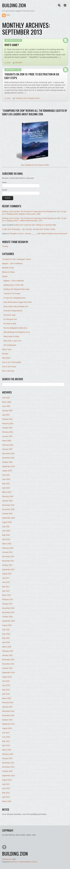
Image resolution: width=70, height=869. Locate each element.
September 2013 (8, 776)
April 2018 (6, 539)
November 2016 (8, 612)
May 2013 (6, 793)
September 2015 (8, 673)
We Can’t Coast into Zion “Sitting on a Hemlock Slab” (36, 225)
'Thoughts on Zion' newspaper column (27, 98)
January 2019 (7, 501)
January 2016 (7, 655)
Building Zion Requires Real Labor (17, 289)
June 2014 (6, 737)
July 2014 (5, 733)
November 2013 (8, 767)
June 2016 (6, 634)
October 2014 (7, 720)
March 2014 (6, 750)
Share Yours (6, 349)
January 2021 (7, 436)
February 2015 (7, 703)
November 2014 (8, 716)
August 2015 (7, 677)
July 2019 (5, 475)
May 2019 (6, 484)
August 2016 (7, 625)
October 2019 (7, 462)
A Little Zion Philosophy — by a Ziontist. (17, 229)
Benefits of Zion (8, 268)
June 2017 (6, 582)
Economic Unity (9, 315)
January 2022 (7, 428)
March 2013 (6, 801)
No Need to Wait (10, 324)
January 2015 (7, 707)
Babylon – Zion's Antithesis (12, 264)
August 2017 (7, 574)
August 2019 (7, 471)
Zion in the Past (8, 371)
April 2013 (6, 797)
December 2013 (8, 763)
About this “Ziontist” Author (45, 229)
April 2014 (6, 745)
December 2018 (8, 505)
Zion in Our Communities (11, 362)
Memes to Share (8, 272)
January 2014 (7, 758)
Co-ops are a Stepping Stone (15, 298)
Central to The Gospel (12, 294)
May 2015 (6, 690)
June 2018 (6, 531)
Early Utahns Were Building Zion (16, 307)
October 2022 (7, 419)
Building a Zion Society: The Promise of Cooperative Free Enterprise (28, 212)
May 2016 (6, 638)
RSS (8, 15)
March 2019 (6, 492)
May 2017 (6, 587)
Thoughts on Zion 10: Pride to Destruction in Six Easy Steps (31, 76)
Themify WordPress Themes (28, 862)
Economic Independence (13, 311)
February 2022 (7, 424)
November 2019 (8, 458)
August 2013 (7, 780)
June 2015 (6, 685)
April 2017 (6, 591)
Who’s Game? (11, 45)
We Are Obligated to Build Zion (15, 328)
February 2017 (7, 600)
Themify (5, 246)
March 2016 (6, 647)
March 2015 (6, 698)
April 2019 (6, 488)
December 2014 (8, 711)
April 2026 (6, 398)
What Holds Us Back (11, 336)
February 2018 (7, 548)
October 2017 (7, 565)
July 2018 (5, 527)
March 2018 (6, 544)
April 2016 (6, 642)
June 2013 (6, 788)
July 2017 (5, 578)
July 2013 (5, 784)
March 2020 (6, 441)
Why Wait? (18, 62)
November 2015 (8, 664)
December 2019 (8, 454)
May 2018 (6, 535)
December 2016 (8, 608)
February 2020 (7, 445)
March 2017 (6, 595)
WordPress (13, 862)
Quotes (5, 276)
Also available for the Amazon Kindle (35, 165)
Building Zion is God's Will (13, 285)
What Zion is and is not (12, 341)
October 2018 (7, 514)
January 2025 (7, 411)
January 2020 (7, 449)
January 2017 (7, 604)
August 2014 (7, 728)
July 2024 (5, 415)
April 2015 (6, 694)
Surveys (5, 354)
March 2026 (6, 402)
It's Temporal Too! (10, 319)
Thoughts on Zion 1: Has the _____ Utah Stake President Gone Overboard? (38, 234)
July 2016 (5, 630)
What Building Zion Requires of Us (17, 332)
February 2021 (7, 432)
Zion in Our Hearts (9, 367)
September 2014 (8, 724)
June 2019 (6, 479)
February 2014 (7, 754)
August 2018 (7, 522)
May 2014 (6, 741)
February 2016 (7, 651)
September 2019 (8, 466)
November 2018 (8, 509)
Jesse (9, 62)
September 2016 (8, 621)
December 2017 (8, 557)
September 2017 (8, 570)
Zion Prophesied (10, 345)
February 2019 (7, 496)
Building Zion (8, 859)
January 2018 (7, 552)
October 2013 (7, 771)
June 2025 (6, 406)
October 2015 (7, 668)
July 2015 (5, 681)
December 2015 (8, 660)
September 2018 (8, 518)
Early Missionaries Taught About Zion (18, 302)
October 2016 (7, 617)
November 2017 (8, 561)
